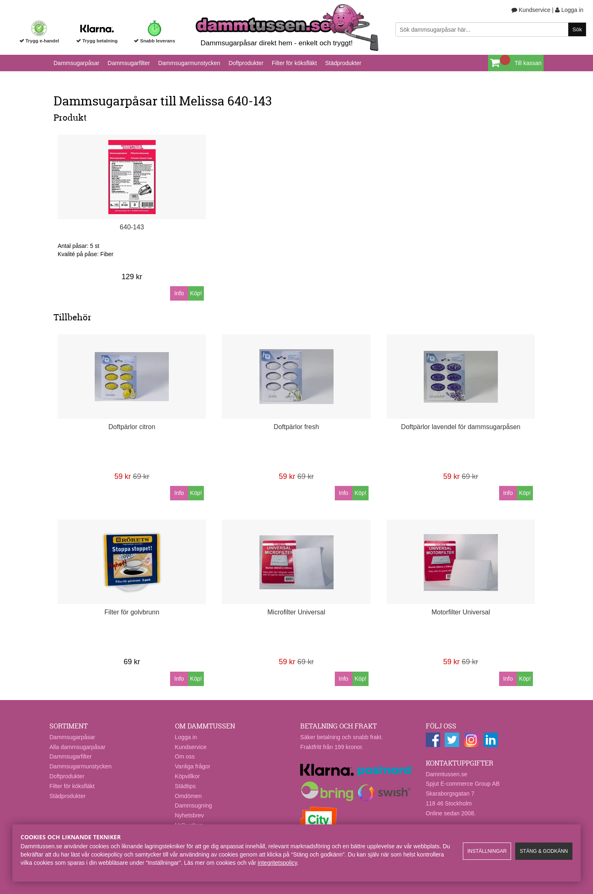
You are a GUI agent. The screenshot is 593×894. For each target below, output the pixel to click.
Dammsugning (193, 805)
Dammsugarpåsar (76, 63)
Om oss (185, 756)
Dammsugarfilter (128, 63)
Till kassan (528, 63)
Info (179, 293)
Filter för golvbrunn (132, 612)
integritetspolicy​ (277, 862)
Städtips (185, 786)
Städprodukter (343, 63)
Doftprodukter (246, 63)
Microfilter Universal (296, 612)
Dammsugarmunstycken (189, 63)
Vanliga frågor (192, 766)
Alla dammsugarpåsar (77, 747)
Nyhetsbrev (189, 815)
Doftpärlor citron (131, 426)
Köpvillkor (187, 776)
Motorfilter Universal (461, 612)
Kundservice (531, 10)
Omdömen (188, 796)
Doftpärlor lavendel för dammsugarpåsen (461, 426)
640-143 (132, 227)
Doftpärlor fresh (296, 426)
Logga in (569, 10)
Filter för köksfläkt (294, 63)
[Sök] (491, 29)
